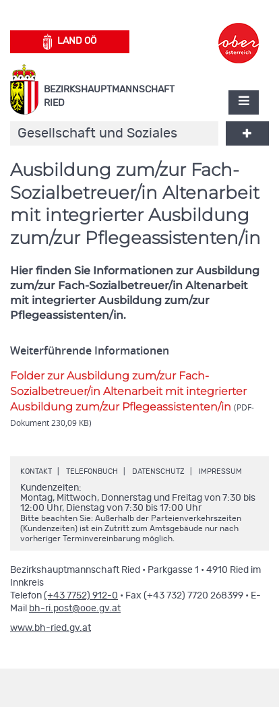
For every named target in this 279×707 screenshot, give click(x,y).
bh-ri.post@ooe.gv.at (75, 608)
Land (69, 42)
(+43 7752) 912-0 (81, 596)
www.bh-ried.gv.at (50, 628)
